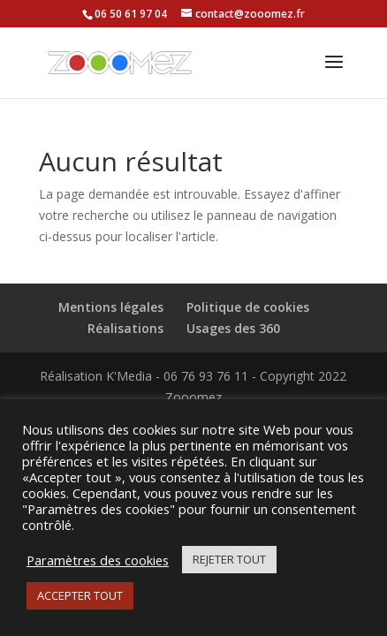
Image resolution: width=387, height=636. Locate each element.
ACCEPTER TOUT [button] (80, 595)
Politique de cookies (247, 307)
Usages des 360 (233, 328)
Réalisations (125, 328)
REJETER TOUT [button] (229, 559)
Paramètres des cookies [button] (98, 560)
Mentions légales (110, 307)
